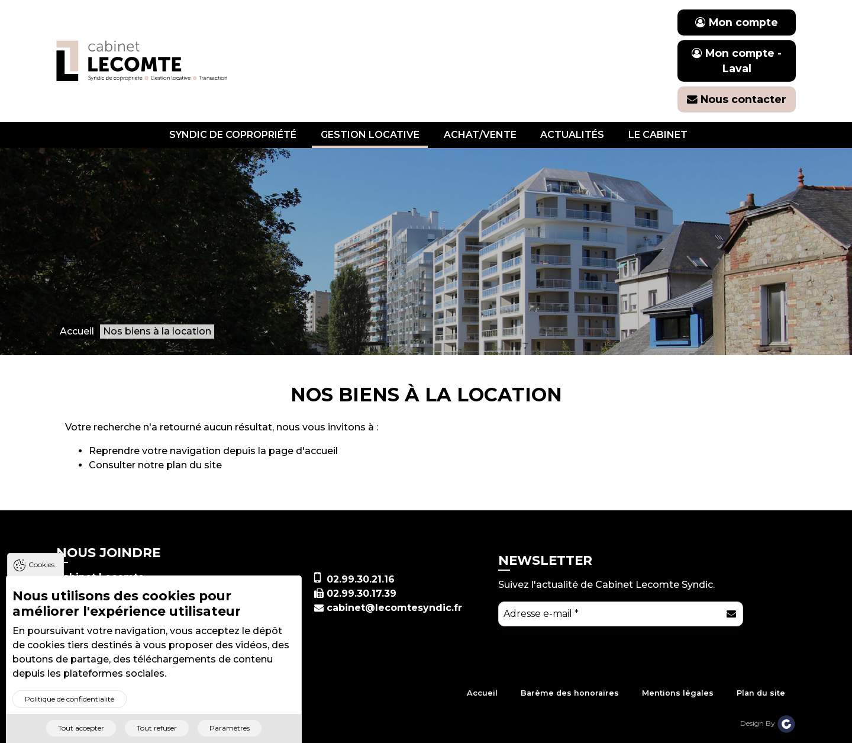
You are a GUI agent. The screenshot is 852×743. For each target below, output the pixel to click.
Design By (768, 723)
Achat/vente (480, 134)
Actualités (572, 134)
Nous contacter (736, 99)
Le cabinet (658, 134)
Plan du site (761, 693)
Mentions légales (678, 693)
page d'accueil (303, 450)
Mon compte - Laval (737, 61)
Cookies (41, 572)
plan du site (194, 465)
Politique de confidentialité (69, 706)
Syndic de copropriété (232, 134)
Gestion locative (370, 134)
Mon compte (736, 22)
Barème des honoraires (570, 693)
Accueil (482, 693)
